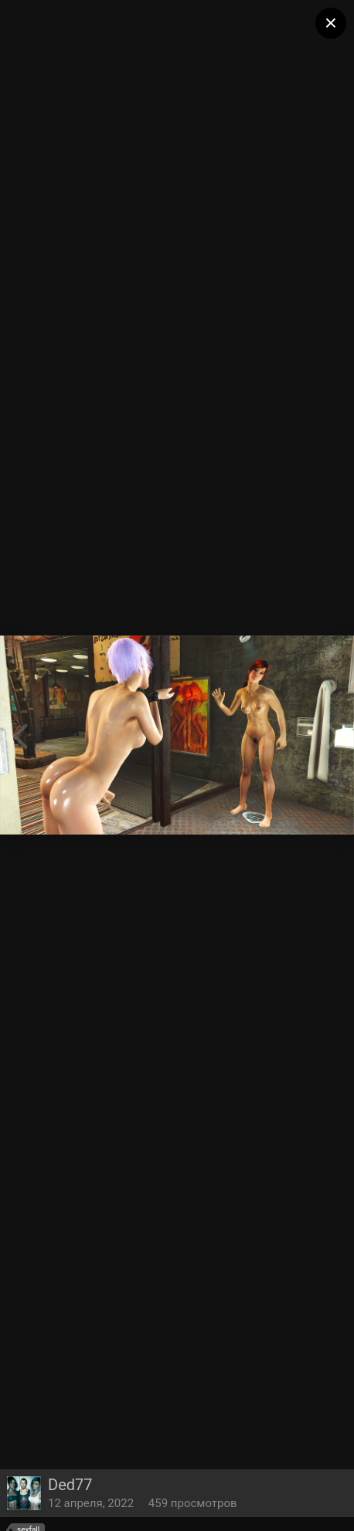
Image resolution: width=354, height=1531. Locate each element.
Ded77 (70, 1484)
